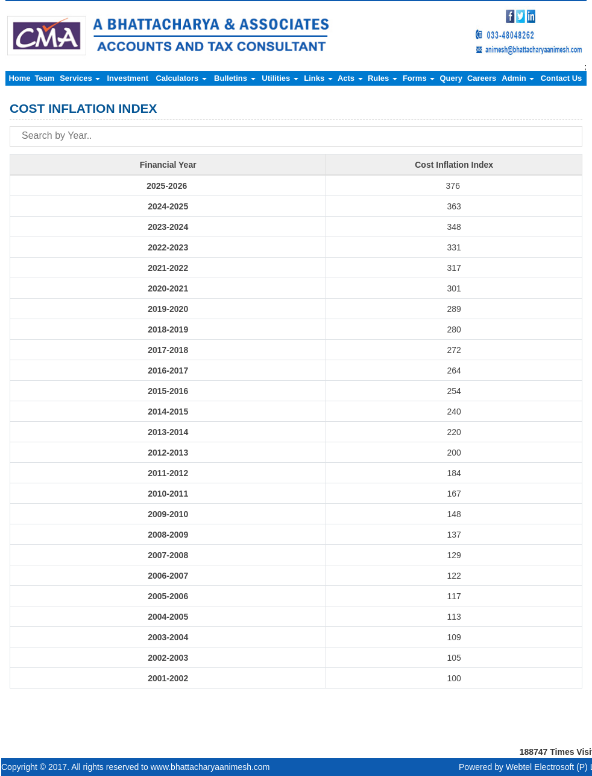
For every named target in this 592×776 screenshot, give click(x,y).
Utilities (280, 78)
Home (19, 78)
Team (44, 78)
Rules (382, 78)
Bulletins (235, 78)
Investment (127, 78)
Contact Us (561, 78)
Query (450, 78)
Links (318, 78)
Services (80, 78)
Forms (419, 78)
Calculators (181, 78)
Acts (350, 78)
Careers (481, 78)
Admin (518, 78)
